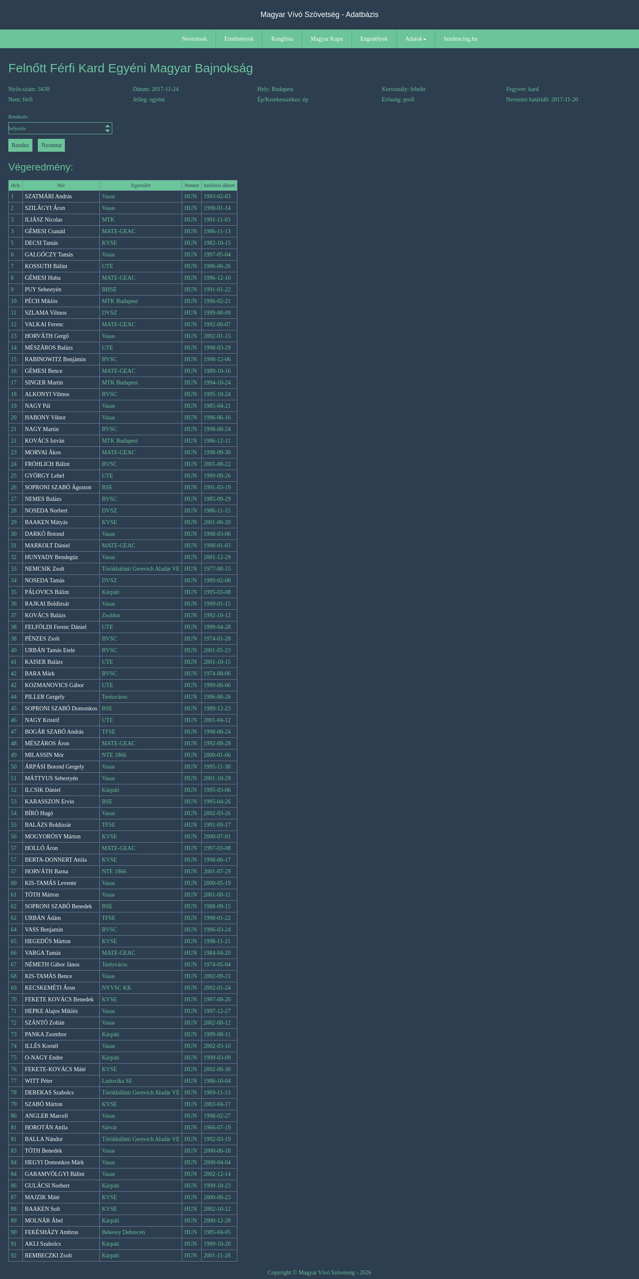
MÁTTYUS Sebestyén (51, 778)
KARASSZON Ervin (49, 801)
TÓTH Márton (42, 895)
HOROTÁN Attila (46, 1127)
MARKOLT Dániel (47, 545)
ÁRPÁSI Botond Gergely (54, 767)
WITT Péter (39, 1081)
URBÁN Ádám (43, 918)
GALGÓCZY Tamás (49, 254)
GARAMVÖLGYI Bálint (55, 1174)
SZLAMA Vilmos (46, 313)
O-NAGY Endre (44, 1058)
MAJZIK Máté (42, 1197)
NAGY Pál (37, 406)
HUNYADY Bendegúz (51, 557)
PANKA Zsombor (46, 1034)
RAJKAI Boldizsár (47, 604)
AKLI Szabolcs (43, 1244)
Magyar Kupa (327, 39)
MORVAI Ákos (43, 452)
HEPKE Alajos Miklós (51, 1011)
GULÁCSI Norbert (47, 1186)
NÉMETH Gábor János (52, 964)
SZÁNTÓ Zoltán (44, 1023)
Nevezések (194, 39)
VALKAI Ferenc (44, 324)
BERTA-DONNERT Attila (56, 860)
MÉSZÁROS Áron (47, 743)
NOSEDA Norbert (46, 511)
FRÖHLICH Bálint (47, 464)
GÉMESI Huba (43, 278)
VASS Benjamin (44, 930)
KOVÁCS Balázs (45, 615)
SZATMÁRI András (48, 196)
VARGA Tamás (43, 953)
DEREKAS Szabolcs (49, 1092)
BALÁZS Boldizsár (48, 825)
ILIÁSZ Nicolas (44, 220)
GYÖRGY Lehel (44, 476)
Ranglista (282, 39)
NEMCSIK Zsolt (44, 569)
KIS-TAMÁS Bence (48, 976)
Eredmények (239, 39)
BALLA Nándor (44, 1139)
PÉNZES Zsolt (42, 639)
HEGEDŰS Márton (48, 941)
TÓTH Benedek (43, 1151)
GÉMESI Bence (44, 371)
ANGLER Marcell (46, 1116)
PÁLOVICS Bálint (47, 592)
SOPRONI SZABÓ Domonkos (61, 708)
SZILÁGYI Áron (45, 208)
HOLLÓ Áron (41, 848)
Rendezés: (60, 124)
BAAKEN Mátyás (46, 522)
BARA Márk (40, 673)
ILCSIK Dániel (43, 790)
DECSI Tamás (41, 243)
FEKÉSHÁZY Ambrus (52, 1232)
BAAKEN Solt (42, 1209)
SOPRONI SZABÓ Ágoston (58, 487)
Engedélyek (374, 39)
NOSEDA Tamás (45, 580)
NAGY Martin (42, 429)
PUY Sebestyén (43, 289)
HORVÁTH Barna (46, 871)
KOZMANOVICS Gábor (54, 685)
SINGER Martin (44, 383)
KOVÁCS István (44, 441)
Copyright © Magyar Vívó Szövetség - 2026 (319, 1272)
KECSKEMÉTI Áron (50, 988)
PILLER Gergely (45, 697)
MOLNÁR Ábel (44, 1220)
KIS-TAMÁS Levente (50, 883)
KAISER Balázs (44, 662)
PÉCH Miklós (41, 301)
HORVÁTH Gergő (47, 336)
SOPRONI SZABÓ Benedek (58, 906)
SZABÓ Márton (44, 1104)
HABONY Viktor (45, 417)
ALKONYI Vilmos (47, 394)
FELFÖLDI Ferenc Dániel (56, 627)
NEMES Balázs (43, 499)
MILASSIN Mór (44, 755)
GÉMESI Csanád (45, 231)
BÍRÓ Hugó (39, 813)
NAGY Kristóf (42, 720)
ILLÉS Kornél (41, 1046)
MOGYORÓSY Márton (53, 836)
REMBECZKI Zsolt (48, 1255)
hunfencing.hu (460, 39)
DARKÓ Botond (44, 534)
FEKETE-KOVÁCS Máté (55, 1069)
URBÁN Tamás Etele (50, 650)
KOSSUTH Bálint (46, 266)
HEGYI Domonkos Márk (54, 1162)
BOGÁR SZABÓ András (54, 732)
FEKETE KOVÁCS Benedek (59, 999)
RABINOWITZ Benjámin (55, 359)
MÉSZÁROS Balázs (49, 348)
